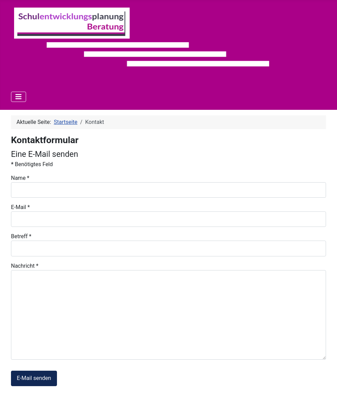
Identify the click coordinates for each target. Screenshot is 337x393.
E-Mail (20, 207)
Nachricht (24, 266)
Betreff (21, 236)
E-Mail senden (34, 378)
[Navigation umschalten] (18, 97)
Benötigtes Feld (32, 164)
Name (20, 178)
